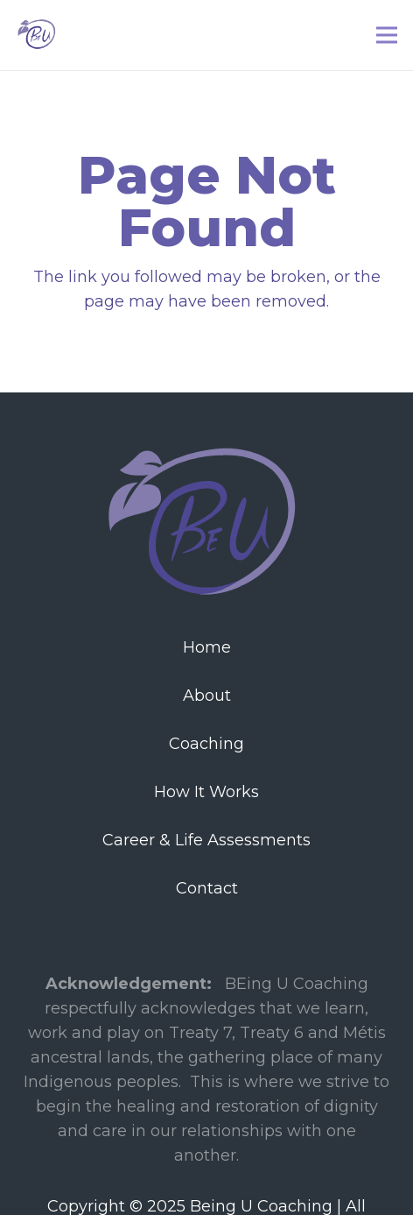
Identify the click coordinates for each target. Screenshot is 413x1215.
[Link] (38, 35)
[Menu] (387, 35)
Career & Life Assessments (206, 840)
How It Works (206, 792)
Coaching (206, 743)
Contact (207, 888)
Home (207, 647)
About (207, 695)
